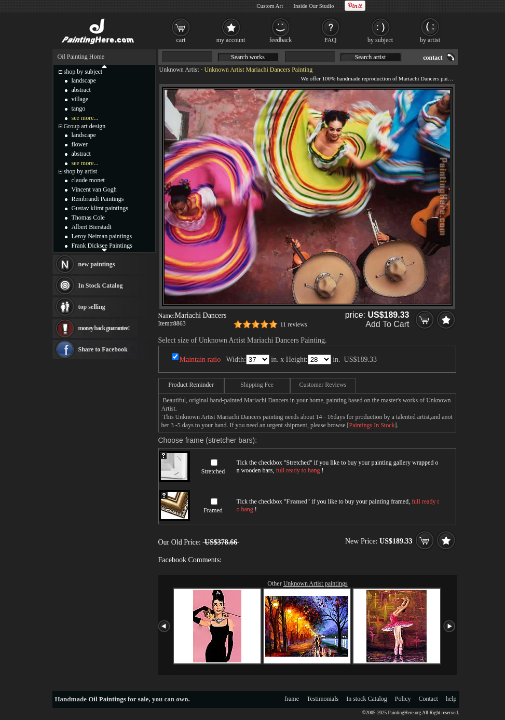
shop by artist (81, 171)
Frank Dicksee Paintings (102, 245)
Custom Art (269, 6)
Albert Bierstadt (92, 226)
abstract (81, 89)
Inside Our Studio (313, 6)
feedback (280, 40)
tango (79, 108)
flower (80, 144)
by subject (380, 40)
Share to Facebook (103, 349)
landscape (84, 80)
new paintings (96, 264)
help (451, 698)
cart (181, 40)
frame (291, 698)
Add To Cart (387, 324)
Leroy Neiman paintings (102, 236)
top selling (91, 306)
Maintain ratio (200, 359)
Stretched (213, 471)
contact (432, 57)
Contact (428, 698)
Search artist (370, 57)
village (80, 99)
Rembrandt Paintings (98, 198)
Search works (248, 57)
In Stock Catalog (100, 285)
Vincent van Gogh (94, 189)
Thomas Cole (88, 217)
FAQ (330, 40)
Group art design (85, 126)
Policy (403, 698)
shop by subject (83, 71)
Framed (213, 510)
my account (230, 40)
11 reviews (293, 324)
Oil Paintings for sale (118, 699)
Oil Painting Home (81, 56)
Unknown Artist (179, 69)
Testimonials (322, 698)
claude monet (88, 180)
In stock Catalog (366, 698)
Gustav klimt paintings (100, 208)
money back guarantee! (104, 328)
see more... (85, 117)
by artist (430, 40)
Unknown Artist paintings (315, 583)
